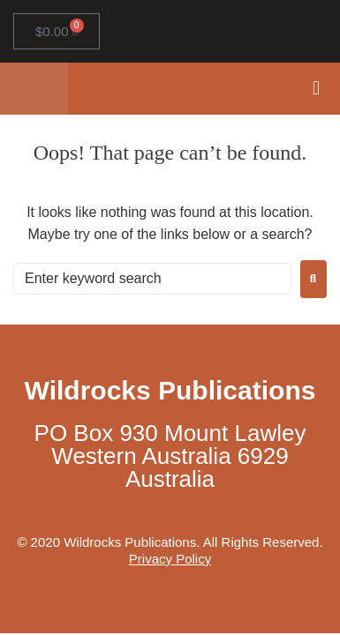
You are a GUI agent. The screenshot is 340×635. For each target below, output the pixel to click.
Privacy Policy (170, 558)
